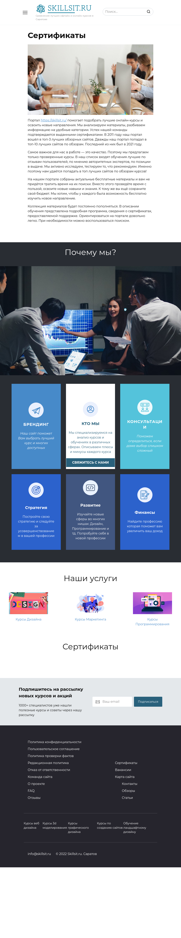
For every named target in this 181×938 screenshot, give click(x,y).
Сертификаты (126, 763)
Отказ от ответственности (49, 770)
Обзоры (128, 791)
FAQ (31, 791)
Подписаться (148, 702)
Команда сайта (40, 777)
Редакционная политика (48, 763)
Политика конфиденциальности (54, 742)
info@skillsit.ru (39, 854)
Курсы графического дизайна (78, 828)
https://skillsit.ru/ (54, 120)
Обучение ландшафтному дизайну (134, 828)
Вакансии (123, 770)
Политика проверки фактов (51, 756)
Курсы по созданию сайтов (110, 826)
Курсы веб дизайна (31, 826)
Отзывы (34, 798)
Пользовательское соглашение (54, 749)
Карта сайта (125, 777)
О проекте (36, 784)
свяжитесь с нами (90, 462)
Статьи (127, 798)
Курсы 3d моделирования (55, 826)
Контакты (129, 784)
